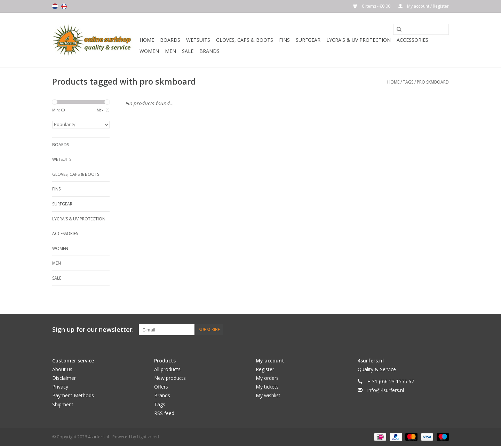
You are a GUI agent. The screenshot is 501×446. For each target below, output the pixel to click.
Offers (161, 386)
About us (62, 369)
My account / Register (423, 6)
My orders (267, 378)
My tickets (267, 386)
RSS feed (164, 413)
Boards (170, 40)
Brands (209, 51)
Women (149, 51)
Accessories (412, 40)
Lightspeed (148, 437)
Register (265, 369)
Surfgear (308, 40)
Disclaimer (64, 378)
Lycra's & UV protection (358, 40)
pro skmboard (433, 82)
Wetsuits (198, 40)
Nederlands (55, 6)
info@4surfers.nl (385, 390)
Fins (284, 40)
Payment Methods (73, 395)
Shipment (62, 404)
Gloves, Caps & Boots (244, 40)
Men (170, 51)
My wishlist (268, 395)
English (64, 6)
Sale (187, 51)
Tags (408, 82)
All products (167, 369)
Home (147, 40)
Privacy (60, 386)
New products (170, 378)
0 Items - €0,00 (372, 6)
